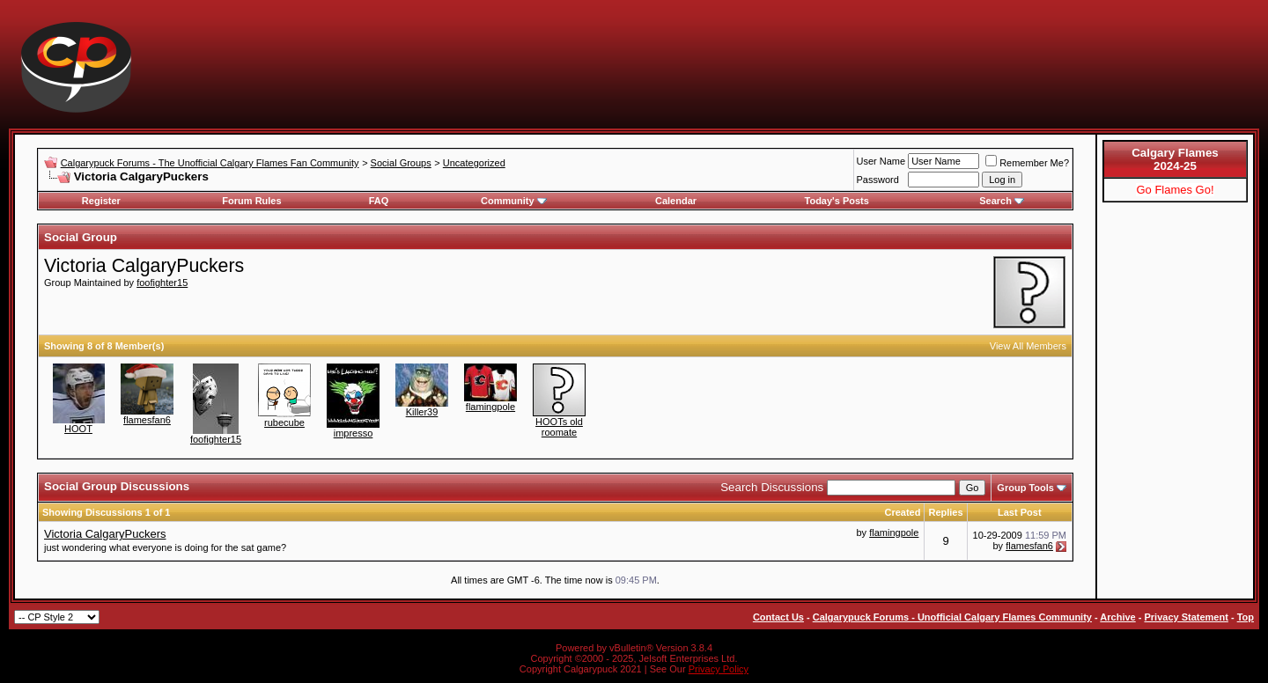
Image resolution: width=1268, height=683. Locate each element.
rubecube (284, 422)
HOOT (78, 428)
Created (902, 512)
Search (1001, 200)
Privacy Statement (1185, 617)
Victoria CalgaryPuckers (105, 533)
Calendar (676, 200)
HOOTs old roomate (559, 426)
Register (101, 200)
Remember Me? (1027, 163)
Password (878, 179)
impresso (353, 433)
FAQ (379, 200)
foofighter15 (162, 282)
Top (1245, 617)
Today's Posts (837, 200)
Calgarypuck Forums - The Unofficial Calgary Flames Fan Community (210, 163)
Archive (1117, 617)
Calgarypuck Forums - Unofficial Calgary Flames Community (952, 617)
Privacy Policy (718, 669)
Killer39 (422, 412)
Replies (945, 512)
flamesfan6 (147, 420)
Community (514, 200)
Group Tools (1025, 487)
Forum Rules (251, 200)
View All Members (1028, 346)
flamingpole (490, 406)
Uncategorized (474, 163)
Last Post (1020, 512)
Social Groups (401, 163)
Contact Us (778, 617)
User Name (881, 161)
